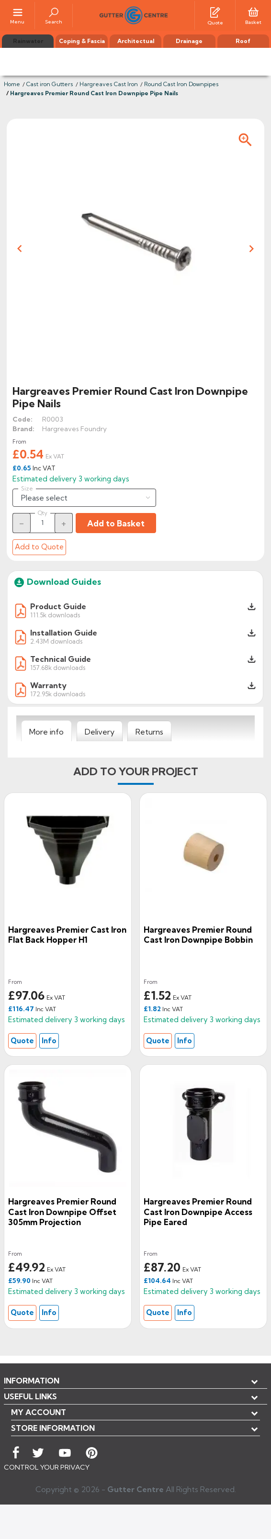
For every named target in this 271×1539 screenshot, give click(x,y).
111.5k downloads (55, 614)
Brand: (23, 428)
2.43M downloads (56, 641)
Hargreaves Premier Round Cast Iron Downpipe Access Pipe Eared (198, 1211)
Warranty (48, 685)
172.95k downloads (57, 693)
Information (31, 1380)
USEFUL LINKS (30, 1396)
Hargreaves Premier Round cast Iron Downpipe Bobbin (198, 935)
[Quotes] (215, 11)
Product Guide (58, 606)
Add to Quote (39, 546)
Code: (22, 419)
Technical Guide (60, 659)
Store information (53, 1428)
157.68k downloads (57, 667)
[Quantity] (43, 522)
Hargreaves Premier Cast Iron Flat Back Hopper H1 (67, 935)
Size (27, 488)
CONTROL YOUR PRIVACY (47, 1467)
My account (38, 1412)
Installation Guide (63, 632)
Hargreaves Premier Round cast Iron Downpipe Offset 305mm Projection (62, 1211)
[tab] (46, 731)
